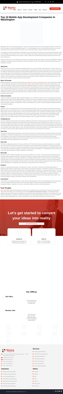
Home (14, 9)
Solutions (30, 9)
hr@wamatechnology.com (19, 242)
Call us (43, 239)
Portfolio (35, 9)
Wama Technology (5, 190)
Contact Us (44, 9)
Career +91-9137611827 (44, 242)
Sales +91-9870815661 (43, 241)
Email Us (19, 239)
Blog (40, 9)
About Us (20, 9)
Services (25, 9)
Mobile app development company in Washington (32, 82)
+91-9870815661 (37, 1)
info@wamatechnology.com (25, 1)
